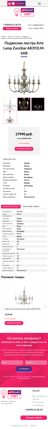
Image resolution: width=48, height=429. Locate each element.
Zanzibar (27, 163)
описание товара (31, 206)
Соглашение (37, 405)
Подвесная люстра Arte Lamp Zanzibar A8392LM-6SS (23, 309)
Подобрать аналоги (24, 148)
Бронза (26, 171)
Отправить (24, 369)
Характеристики (11, 206)
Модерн (27, 183)
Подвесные (25, 36)
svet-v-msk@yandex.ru (36, 25)
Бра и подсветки (39, 396)
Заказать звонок (12, 28)
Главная (3, 36)
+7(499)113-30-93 (12, 25)
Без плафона (28, 177)
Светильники (38, 402)
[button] (45, 306)
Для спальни (28, 185)
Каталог (10, 36)
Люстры (17, 36)
